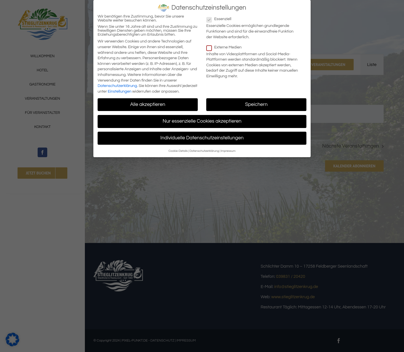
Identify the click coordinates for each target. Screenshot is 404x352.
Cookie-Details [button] (178, 149)
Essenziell (221, 18)
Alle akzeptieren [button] (147, 102)
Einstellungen (120, 90)
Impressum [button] (228, 149)
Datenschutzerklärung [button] (204, 149)
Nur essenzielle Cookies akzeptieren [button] (202, 119)
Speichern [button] (256, 102)
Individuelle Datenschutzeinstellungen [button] (202, 136)
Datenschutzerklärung (117, 84)
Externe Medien (226, 46)
